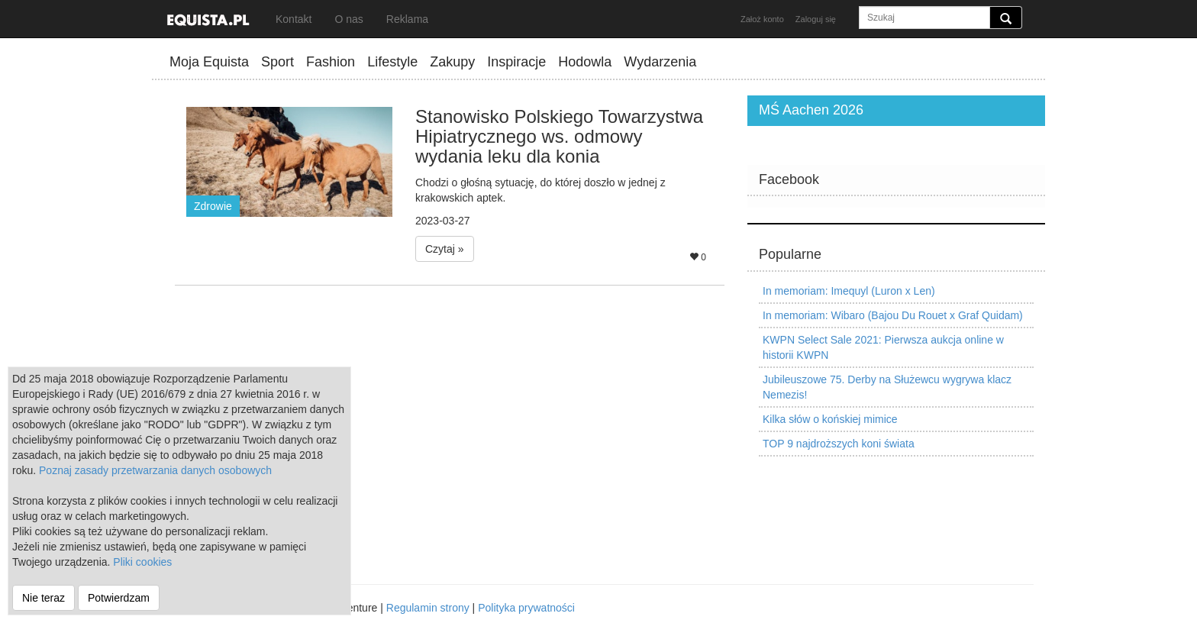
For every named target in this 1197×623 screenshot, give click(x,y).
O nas (348, 19)
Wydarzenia (660, 61)
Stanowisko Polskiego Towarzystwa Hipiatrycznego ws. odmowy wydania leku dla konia (559, 136)
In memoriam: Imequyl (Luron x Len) (849, 291)
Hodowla (584, 61)
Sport (277, 61)
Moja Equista (209, 61)
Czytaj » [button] (444, 249)
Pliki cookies (142, 562)
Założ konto (762, 19)
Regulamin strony (427, 608)
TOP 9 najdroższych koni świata (839, 443)
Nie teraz (43, 598)
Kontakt (293, 19)
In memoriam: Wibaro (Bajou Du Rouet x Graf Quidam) (893, 315)
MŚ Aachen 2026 (811, 110)
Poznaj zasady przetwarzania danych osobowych (155, 470)
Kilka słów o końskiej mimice (830, 419)
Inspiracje (516, 61)
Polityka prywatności (526, 608)
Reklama (407, 19)
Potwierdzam (119, 598)
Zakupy (452, 61)
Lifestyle (392, 61)
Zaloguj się (815, 19)
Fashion (330, 61)
